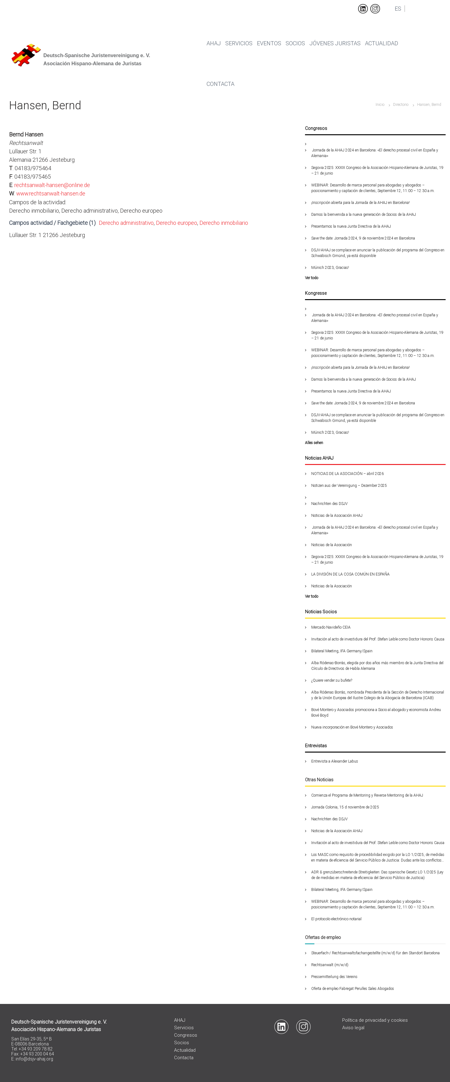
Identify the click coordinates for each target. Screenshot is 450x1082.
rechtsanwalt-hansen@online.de (52, 185)
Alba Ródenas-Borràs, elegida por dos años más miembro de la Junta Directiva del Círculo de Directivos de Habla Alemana (377, 666)
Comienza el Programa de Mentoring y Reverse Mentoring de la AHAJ (367, 795)
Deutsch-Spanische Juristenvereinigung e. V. (96, 55)
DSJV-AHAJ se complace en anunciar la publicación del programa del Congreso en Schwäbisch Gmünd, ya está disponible (377, 253)
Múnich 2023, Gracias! (330, 267)
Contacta (220, 84)
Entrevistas (316, 745)
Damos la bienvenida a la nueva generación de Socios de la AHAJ (363, 214)
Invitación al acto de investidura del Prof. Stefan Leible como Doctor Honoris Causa (377, 639)
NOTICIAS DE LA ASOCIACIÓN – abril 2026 (347, 474)
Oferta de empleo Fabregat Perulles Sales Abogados (352, 988)
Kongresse (316, 293)
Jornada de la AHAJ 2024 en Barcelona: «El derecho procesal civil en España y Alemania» (374, 153)
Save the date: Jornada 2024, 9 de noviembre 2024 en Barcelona (363, 238)
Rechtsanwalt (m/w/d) (329, 965)
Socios (295, 43)
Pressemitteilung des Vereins (334, 977)
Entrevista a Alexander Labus (334, 761)
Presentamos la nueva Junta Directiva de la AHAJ (351, 226)
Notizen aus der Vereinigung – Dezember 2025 (349, 485)
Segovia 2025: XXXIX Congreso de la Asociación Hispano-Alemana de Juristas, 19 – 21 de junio (377, 170)
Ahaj (214, 43)
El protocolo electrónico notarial (336, 919)
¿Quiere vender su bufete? (331, 680)
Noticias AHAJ (319, 458)
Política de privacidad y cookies (375, 1020)
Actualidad (381, 43)
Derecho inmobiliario (227, 222)
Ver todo (311, 278)
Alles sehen (314, 443)
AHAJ (179, 1020)
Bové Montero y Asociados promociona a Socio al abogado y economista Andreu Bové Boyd (376, 713)
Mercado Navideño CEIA (331, 627)
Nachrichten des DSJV (329, 503)
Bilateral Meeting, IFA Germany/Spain (341, 651)
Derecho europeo (179, 222)
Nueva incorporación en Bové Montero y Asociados (352, 727)
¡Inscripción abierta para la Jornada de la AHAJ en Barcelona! (361, 202)
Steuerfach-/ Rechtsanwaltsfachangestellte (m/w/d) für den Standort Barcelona (375, 953)
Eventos (269, 43)
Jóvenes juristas (335, 43)
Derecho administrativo (127, 222)
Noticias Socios (321, 611)
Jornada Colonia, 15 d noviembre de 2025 (345, 807)
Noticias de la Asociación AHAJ (336, 515)
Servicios (238, 43)
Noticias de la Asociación (331, 545)
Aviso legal (353, 1027)
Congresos (316, 128)
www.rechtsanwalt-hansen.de (52, 193)
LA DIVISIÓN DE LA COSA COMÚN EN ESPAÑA (350, 574)
